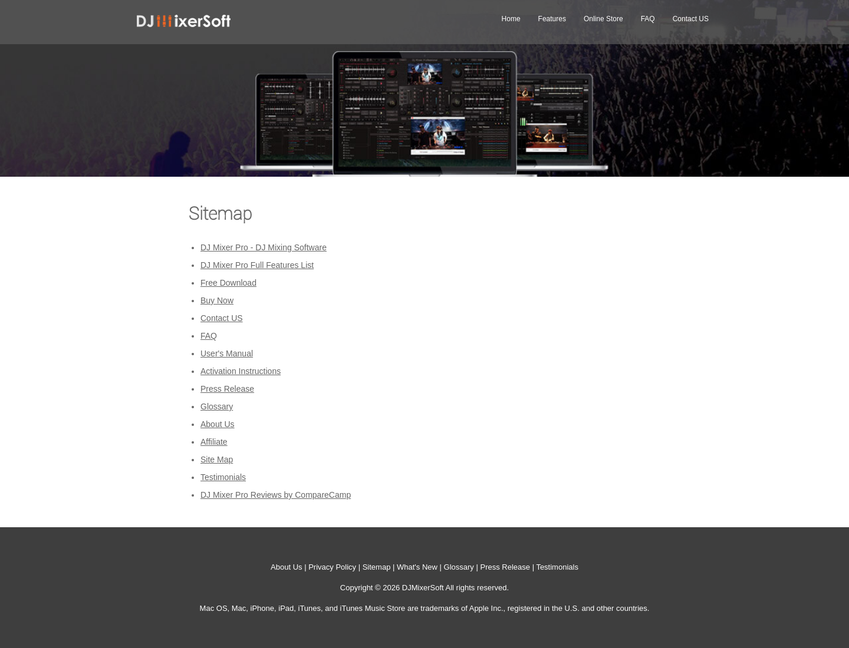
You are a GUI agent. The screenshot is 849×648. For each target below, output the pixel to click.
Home (511, 19)
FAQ (648, 19)
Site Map (216, 459)
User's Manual (226, 353)
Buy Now (216, 300)
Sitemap (377, 567)
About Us (217, 424)
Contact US (691, 19)
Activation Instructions (240, 371)
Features (552, 19)
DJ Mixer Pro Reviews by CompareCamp (275, 495)
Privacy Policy (332, 567)
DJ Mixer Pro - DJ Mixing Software (263, 247)
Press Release (227, 389)
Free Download (228, 282)
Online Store (603, 19)
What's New (417, 567)
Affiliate (214, 442)
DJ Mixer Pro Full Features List (257, 265)
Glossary (216, 406)
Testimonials (223, 477)
